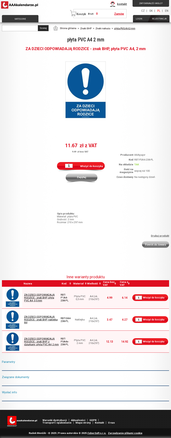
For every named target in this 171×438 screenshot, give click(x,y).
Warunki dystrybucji (55, 420)
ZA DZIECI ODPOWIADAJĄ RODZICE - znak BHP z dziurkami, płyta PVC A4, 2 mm (41, 341)
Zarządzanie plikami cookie (125, 433)
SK (151, 10)
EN (166, 10)
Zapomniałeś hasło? (151, 3)
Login (139, 19)
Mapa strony (83, 422)
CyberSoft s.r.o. (96, 433)
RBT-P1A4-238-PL (65, 297)
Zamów (119, 14)
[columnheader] (66, 283)
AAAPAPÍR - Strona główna (20, 5)
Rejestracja (159, 19)
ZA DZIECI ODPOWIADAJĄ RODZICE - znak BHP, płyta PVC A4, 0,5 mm (39, 297)
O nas (111, 422)
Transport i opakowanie (57, 422)
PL (158, 10)
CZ (143, 10)
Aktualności (78, 420)
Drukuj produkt (160, 235)
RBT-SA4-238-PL (66, 320)
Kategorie (20, 19)
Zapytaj (81, 177)
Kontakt (99, 422)
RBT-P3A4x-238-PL (65, 341)
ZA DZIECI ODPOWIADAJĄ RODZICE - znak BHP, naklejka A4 (41, 319)
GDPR (92, 420)
